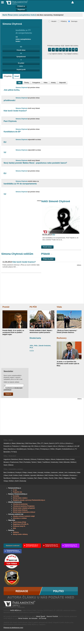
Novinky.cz (31, 449)
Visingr (6, 481)
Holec (35, 472)
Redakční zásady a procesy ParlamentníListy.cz (29, 500)
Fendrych (18, 472)
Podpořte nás (17, 492)
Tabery (73, 478)
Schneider (23, 478)
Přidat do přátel (48, 259)
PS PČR (33, 307)
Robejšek (66, 475)
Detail (16, 76)
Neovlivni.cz (12, 449)
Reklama (16, 532)
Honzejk (40, 472)
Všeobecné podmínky (20, 504)
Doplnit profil (21, 69)
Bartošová (14, 459)
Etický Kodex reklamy (20, 534)
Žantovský (23, 481)
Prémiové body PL (19, 526)
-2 (53, 49)
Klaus (6, 475)
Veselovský (54, 462)
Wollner (11, 481)
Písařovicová (14, 462)
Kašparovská (60, 459)
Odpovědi (62, 82)
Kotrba (15, 475)
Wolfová (73, 462)
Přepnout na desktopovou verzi (13, 627)
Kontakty (16, 496)
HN (32, 446)
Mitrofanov (40, 475)
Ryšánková (15, 478)
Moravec (6, 462)
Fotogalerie (36, 82)
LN (75, 446)
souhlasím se (13, 389)
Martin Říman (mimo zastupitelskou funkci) (19, 15)
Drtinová (33, 459)
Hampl (30, 472)
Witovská (66, 462)
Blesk (13, 443)
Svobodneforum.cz (68, 449)
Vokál (60, 462)
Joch (65, 472)
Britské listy (20, 443)
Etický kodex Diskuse (20, 510)
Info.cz (55, 446)
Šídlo (56, 478)
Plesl (20, 462)
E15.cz (62, 443)
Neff (46, 475)
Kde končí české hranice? (15, 111)
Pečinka (51, 475)
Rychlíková (7, 478)
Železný (10, 465)
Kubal (72, 459)
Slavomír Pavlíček (52, 616)
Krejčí (20, 475)
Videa (45, 82)
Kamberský (72, 472)
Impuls (50, 446)
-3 (49, 49)
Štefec (61, 478)
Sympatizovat (21, 56)
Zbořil (17, 481)
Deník (46, 443)
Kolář (10, 475)
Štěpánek (67, 478)
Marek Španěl (40, 616)
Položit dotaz (21, 50)
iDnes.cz (37, 446)
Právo (37, 449)
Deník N (51, 443)
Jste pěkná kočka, (12, 90)
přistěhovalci (9, 100)
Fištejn (25, 472)
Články (26, 82)
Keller (78, 472)
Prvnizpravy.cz (44, 449)
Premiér (6, 307)
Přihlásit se (21, 6)
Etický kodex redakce (20, 498)
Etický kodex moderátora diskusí (24, 512)
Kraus (67, 459)
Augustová (7, 459)
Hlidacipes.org (25, 446)
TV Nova (14, 452)
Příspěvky (8, 76)
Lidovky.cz (70, 446)
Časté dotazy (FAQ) (19, 522)
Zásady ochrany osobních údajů (24, 516)
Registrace (21, 9)
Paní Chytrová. (10, 121)
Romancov (73, 475)
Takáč (39, 462)
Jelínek (61, 472)
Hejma (47, 459)
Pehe (56, 475)
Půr (60, 475)
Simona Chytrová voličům (17, 253)
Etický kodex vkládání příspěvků (24, 508)
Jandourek (54, 472)
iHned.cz (44, 446)
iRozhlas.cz (62, 446)
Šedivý (46, 478)
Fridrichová (40, 459)
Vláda (59, 307)
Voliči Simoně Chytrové (55, 201)
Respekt (58, 449)
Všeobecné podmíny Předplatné (23, 506)
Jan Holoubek (33, 618)
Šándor (40, 478)
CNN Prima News (30, 443)
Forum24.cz (7, 446)
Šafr (35, 478)
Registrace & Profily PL (21, 524)
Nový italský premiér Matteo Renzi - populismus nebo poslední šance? (35, 163)
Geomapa (72, 21)
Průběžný (62, 21)
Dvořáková (11, 472)
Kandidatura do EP (12, 132)
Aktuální (52, 21)
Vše (19, 82)
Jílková (53, 459)
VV (5, 152)
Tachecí (33, 462)
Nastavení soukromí (12, 545)
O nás (15, 490)
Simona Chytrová (21, 87)
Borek (21, 459)
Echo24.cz (69, 443)
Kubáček (26, 475)
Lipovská (33, 475)
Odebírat (8, 394)
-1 (57, 49)
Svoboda (30, 478)
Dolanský (27, 459)
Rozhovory (62, 338)
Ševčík (51, 478)
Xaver (5, 465)
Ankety (53, 82)
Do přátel (21, 63)
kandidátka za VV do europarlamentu (20, 184)
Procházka (27, 462)
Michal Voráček (23, 618)
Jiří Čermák (42, 618)
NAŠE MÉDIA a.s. (16, 610)
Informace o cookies (20, 518)
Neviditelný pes (21, 449)
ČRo (38, 443)
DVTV (57, 443)
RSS (14, 528)
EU (5, 142)
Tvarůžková (46, 462)
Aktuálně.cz (7, 443)
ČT (42, 443)
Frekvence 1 (16, 446)
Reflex (53, 449)
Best (5, 472)
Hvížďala (47, 472)
